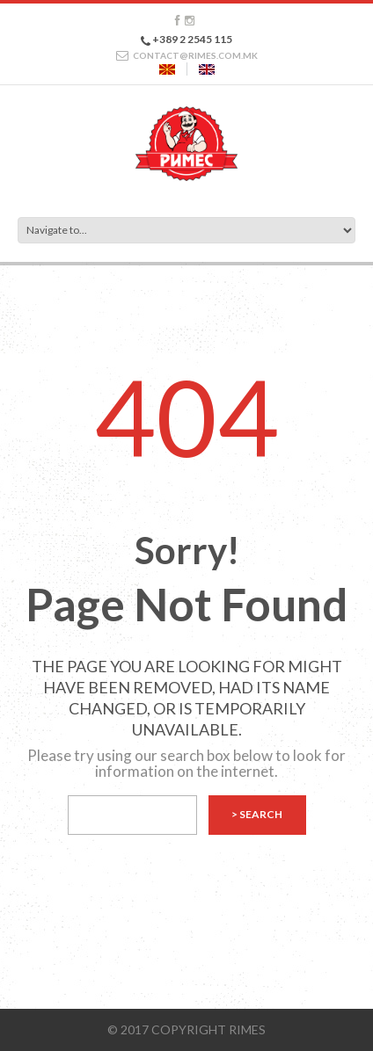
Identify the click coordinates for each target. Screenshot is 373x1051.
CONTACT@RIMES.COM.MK (195, 55)
